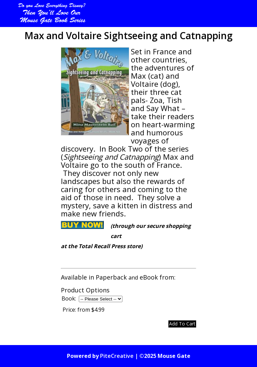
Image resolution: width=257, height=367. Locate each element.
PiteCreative (117, 356)
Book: (69, 298)
